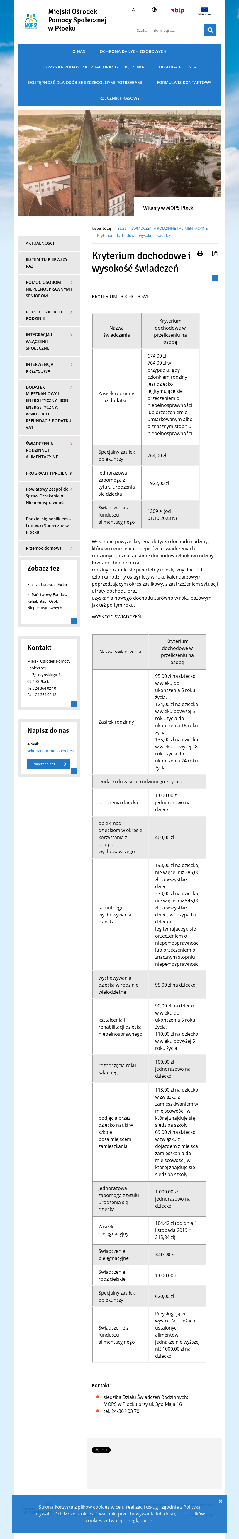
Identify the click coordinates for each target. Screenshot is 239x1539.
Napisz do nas (44, 764)
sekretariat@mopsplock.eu (50, 750)
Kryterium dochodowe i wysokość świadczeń (136, 235)
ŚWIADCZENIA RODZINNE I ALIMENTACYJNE (169, 228)
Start (122, 228)
